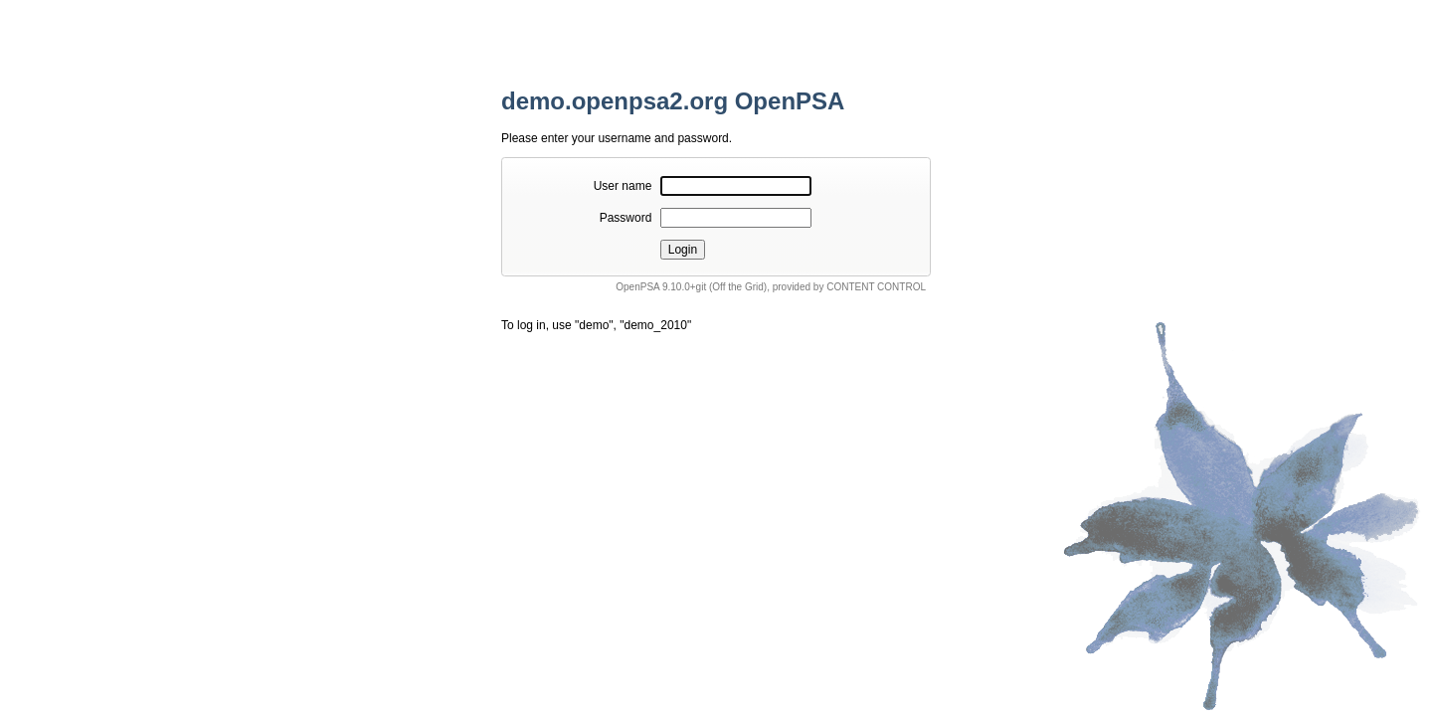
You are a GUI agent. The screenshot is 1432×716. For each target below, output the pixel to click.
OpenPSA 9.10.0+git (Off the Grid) (691, 286)
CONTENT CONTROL (876, 286)
